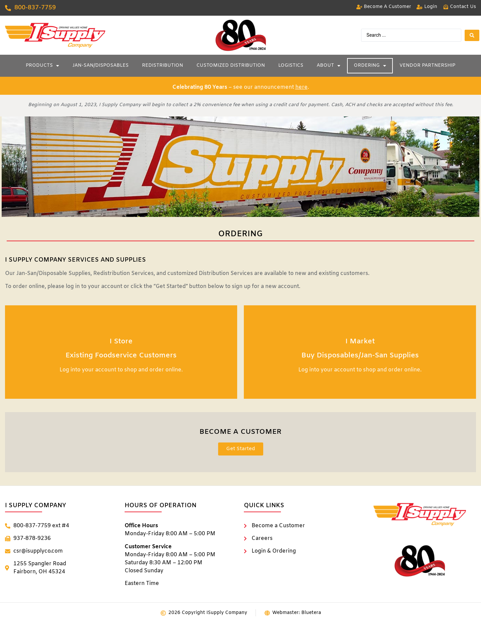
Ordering (370, 65)
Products (42, 65)
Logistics (290, 65)
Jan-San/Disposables (100, 65)
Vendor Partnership (427, 65)
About (328, 65)
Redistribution (162, 65)
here (301, 87)
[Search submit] (472, 35)
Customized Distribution (230, 65)
